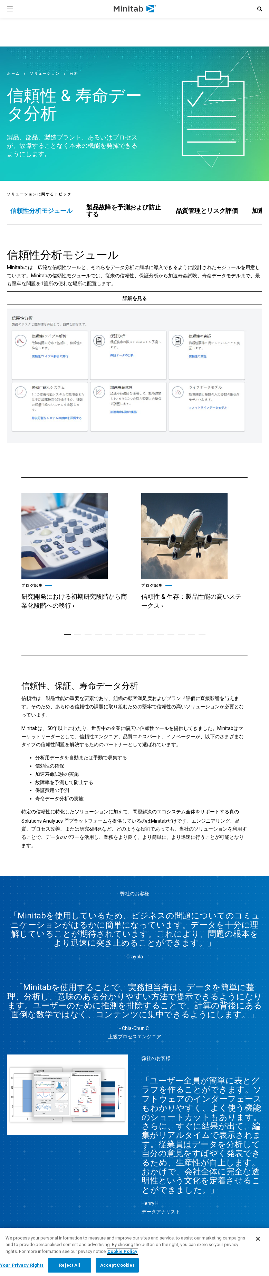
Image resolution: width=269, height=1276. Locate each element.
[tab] (41, 211)
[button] (259, 9)
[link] (69, 1175)
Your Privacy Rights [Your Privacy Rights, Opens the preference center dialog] (22, 1265)
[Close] (258, 1238)
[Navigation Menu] (10, 9)
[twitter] (185, 1174)
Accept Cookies (117, 1265)
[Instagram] (229, 1174)
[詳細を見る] (134, 298)
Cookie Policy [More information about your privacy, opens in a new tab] (122, 1251)
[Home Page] (135, 9)
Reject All (69, 1265)
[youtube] (214, 1174)
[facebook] (199, 1174)
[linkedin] (170, 1174)
